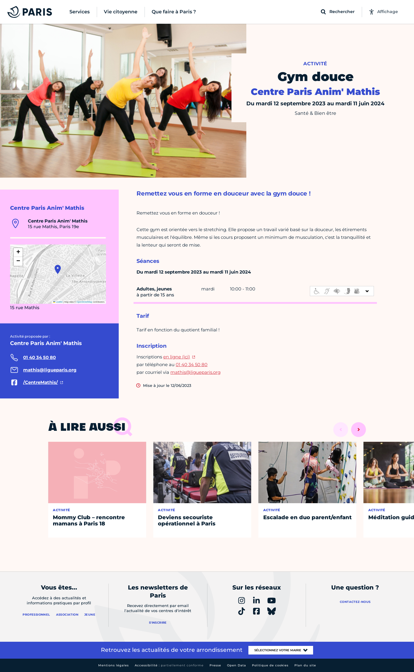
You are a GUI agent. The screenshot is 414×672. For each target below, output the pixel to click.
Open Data (236, 665)
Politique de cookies (270, 665)
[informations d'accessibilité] (342, 291)
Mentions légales (113, 665)
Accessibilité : (169, 665)
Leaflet (58, 302)
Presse (215, 665)
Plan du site (305, 665)
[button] (58, 269)
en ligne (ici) (176, 357)
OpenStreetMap (84, 302)
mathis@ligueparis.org (195, 372)
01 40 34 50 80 (191, 364)
